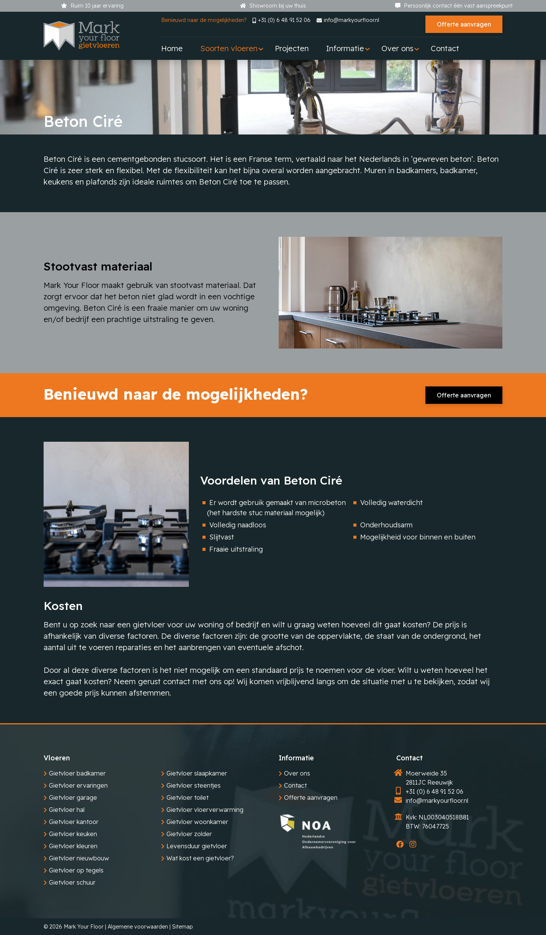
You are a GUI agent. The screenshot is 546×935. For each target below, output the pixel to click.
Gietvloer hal (67, 809)
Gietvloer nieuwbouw (79, 858)
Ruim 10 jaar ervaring (92, 5)
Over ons (297, 773)
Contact (295, 785)
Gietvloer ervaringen (78, 785)
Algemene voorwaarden (138, 926)
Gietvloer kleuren (73, 846)
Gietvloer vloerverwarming (204, 809)
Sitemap (182, 926)
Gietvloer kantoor (74, 822)
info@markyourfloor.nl (348, 20)
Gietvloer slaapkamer (196, 773)
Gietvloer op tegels (76, 870)
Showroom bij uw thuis (273, 5)
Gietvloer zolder (189, 834)
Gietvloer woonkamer (197, 822)
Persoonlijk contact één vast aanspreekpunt (454, 5)
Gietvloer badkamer (77, 773)
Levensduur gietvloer (196, 846)
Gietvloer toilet (187, 797)
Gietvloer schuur (72, 882)
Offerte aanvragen (464, 24)
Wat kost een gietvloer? (200, 858)
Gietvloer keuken (73, 834)
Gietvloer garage (73, 797)
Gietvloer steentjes (193, 785)
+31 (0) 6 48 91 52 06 (282, 20)
